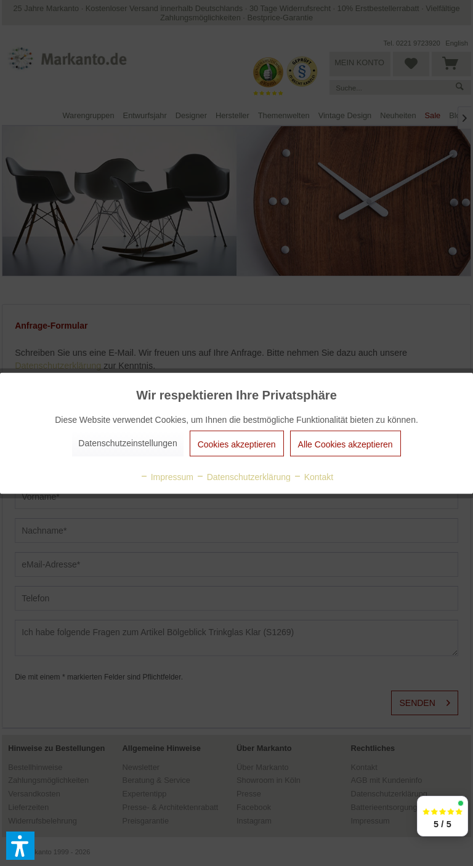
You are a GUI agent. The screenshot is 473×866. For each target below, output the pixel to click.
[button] (20, 846)
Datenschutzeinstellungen (127, 442)
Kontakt (313, 476)
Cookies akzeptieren (237, 444)
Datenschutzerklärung (243, 476)
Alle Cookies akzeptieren (345, 444)
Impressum (166, 476)
